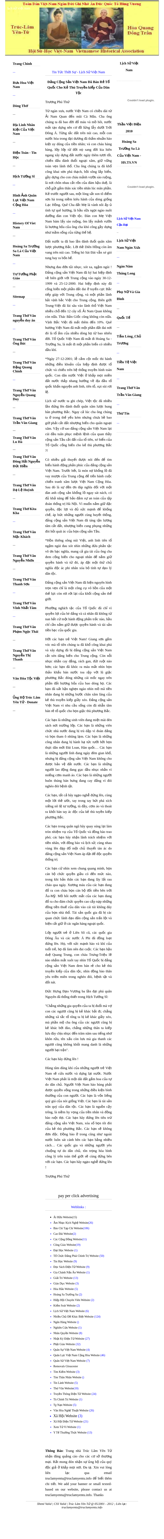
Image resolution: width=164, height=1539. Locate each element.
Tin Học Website (63, 1261)
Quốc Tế (123, 318)
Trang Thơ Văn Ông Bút (24, 341)
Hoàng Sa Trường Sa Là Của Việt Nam (26, 250)
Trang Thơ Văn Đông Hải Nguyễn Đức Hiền (26, 461)
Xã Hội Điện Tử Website (68, 1421)
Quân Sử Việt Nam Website (69, 1360)
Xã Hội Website (65, 1416)
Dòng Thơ (20, 106)
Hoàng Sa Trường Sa (66, 1294)
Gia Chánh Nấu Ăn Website (69, 1272)
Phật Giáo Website (64, 1344)
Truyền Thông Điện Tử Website (72, 1393)
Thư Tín (123, 413)
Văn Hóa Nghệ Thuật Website (71, 1410)
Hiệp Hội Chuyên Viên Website (72, 1300)
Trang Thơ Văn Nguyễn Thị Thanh (24, 655)
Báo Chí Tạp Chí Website (68, 1228)
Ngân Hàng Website (65, 1322)
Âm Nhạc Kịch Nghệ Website (70, 1222)
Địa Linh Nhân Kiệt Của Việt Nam (24, 129)
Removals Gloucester (65, 1366)
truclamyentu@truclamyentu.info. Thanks (74, 1495)
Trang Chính (22, 64)
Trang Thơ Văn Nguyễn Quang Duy (24, 394)
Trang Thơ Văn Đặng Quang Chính (24, 367)
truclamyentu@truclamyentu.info (82, 1507)
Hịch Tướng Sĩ (24, 176)
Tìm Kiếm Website (64, 1371)
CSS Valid (60, 1503)
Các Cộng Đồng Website (67, 1239)
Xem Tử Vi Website (65, 1427)
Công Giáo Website (64, 1244)
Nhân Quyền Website (66, 1333)
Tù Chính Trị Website (66, 1399)
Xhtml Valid (44, 1503)
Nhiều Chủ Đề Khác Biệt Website (73, 1316)
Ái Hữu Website (62, 1217)
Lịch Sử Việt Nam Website (69, 1311)
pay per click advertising (78, 1195)
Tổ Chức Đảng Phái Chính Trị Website (76, 1255)
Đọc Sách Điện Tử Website (69, 1266)
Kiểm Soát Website (65, 1305)
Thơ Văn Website (63, 1388)
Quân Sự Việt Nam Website (69, 1349)
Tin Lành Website (64, 1382)
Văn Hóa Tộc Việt (26, 678)
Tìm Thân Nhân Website (67, 1377)
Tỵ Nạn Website (63, 1404)
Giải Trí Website (63, 1278)
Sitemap (19, 297)
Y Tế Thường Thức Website (70, 1432)
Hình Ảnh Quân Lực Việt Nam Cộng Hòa (24, 200)
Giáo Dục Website (64, 1283)
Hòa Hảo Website (64, 1289)
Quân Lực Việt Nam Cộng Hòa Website (77, 1355)
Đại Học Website (63, 1250)
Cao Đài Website (63, 1233)
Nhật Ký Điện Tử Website (69, 1338)
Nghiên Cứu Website (65, 1327)
